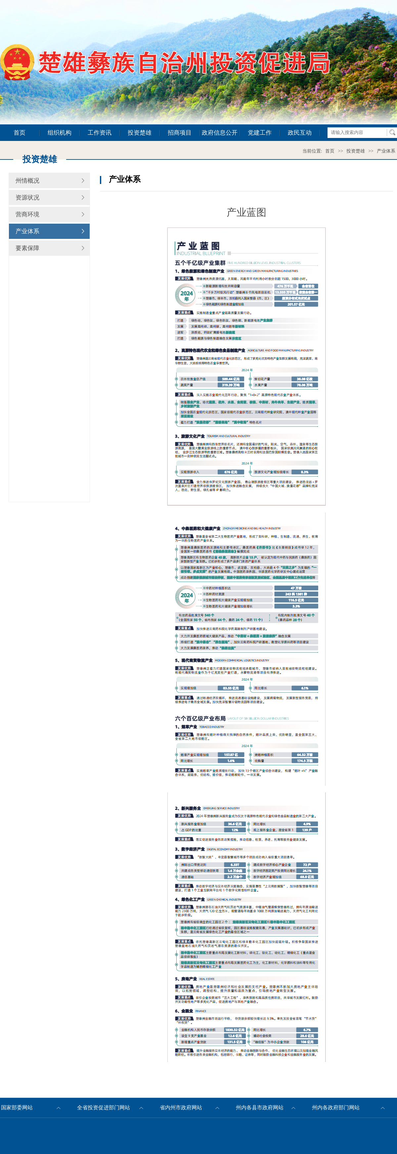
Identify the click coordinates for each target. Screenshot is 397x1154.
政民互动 (300, 132)
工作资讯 (99, 132)
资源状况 (27, 197)
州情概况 (27, 180)
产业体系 (386, 151)
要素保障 (27, 248)
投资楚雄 (140, 132)
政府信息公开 (220, 132)
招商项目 (180, 132)
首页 (19, 132)
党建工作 (260, 132)
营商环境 (27, 214)
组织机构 (59, 132)
